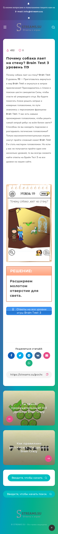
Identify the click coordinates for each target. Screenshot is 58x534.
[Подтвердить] (46, 478)
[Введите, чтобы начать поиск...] (29, 477)
